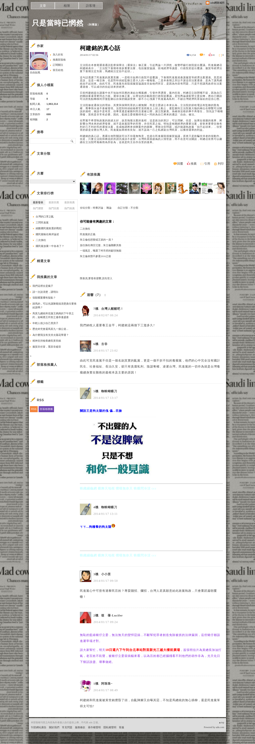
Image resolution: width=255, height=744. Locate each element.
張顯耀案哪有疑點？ (44, 297)
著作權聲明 (94, 727)
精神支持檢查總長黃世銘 (46, 340)
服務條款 (80, 727)
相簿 (67, 5)
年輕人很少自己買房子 (45, 323)
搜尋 (72, 141)
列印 (221, 163)
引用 (207, 163)
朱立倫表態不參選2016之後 (95, 256)
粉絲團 (35, 740)
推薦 (194, 163)
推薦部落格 (59, 59)
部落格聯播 (46, 409)
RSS (33, 409)
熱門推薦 (69, 208)
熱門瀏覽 (38, 208)
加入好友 (58, 54)
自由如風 (35, 72)
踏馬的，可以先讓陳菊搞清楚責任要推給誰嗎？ (54, 305)
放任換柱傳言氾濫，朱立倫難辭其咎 (100, 245)
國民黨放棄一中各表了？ (50, 246)
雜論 (109, 207)
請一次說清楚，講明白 (45, 291)
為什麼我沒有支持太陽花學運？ (50, 334)
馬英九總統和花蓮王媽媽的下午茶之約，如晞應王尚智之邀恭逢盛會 (53, 315)
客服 (121, 727)
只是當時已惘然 (57, 23)
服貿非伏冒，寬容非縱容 (46, 346)
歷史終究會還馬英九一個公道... (50, 328)
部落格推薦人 (47, 364)
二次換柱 (85, 228)
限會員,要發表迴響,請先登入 (96, 278)
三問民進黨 (42, 222)
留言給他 (58, 70)
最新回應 (54, 202)
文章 (43, 5)
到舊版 (93, 24)
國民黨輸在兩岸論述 (47, 234)
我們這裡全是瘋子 (42, 285)
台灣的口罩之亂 (45, 216)
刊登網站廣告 (38, 727)
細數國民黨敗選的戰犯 (49, 228)
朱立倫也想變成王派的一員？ (97, 239)
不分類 (134, 207)
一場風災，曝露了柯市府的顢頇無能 (100, 250)
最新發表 (38, 202)
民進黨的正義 (87, 234)
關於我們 (54, 727)
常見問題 (67, 727)
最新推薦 (69, 202)
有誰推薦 (93, 174)
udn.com (220, 727)
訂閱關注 (58, 64)
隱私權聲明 (109, 727)
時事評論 (98, 207)
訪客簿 (90, 5)
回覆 (180, 163)
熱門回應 (54, 208)
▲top (221, 722)
